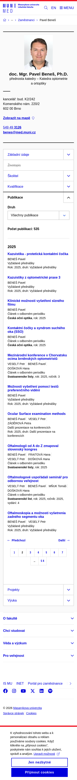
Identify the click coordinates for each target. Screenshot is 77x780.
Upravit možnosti (47, 758)
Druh (11, 207)
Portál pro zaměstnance (45, 683)
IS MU (7, 683)
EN (53, 8)
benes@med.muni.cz (19, 132)
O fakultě (10, 618)
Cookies (31, 713)
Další (64, 540)
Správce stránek (13, 713)
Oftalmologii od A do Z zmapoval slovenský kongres (33, 447)
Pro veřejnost (13, 655)
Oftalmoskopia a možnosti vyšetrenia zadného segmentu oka (37, 514)
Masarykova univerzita (27, 708)
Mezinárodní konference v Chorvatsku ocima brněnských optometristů (37, 357)
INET (20, 683)
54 (42, 561)
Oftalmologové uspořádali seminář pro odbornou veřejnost (38, 479)
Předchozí (16, 540)
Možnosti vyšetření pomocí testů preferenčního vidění (33, 388)
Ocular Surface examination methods (37, 413)
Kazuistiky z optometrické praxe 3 (34, 277)
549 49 (12, 127)
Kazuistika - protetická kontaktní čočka (38, 254)
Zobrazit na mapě (18, 118)
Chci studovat (14, 630)
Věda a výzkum (15, 643)
